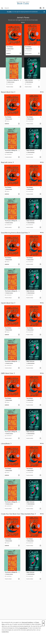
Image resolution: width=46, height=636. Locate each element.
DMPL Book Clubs (8, 373)
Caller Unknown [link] (29, 80)
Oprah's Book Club (8, 303)
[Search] (2, 8)
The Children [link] (9, 47)
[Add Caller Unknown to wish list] (39, 87)
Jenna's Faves (23, 17)
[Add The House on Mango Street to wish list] (20, 87)
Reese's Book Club (8, 92)
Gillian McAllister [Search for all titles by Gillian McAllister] (29, 82)
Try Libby (9, 12)
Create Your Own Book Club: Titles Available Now (18, 514)
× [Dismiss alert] (44, 12)
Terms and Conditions (27, 622)
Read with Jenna (7, 162)
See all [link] (23, 22)
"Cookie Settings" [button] (23, 628)
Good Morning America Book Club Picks (15, 233)
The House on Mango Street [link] (13, 80)
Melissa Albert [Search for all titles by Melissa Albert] (10, 48)
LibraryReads (6, 444)
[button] (20, 47)
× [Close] (43, 623)
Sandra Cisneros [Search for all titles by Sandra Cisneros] (11, 82)
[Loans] (40, 8)
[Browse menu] (43, 8)
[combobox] (20, 8)
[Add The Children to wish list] (20, 54)
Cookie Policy (5, 631)
